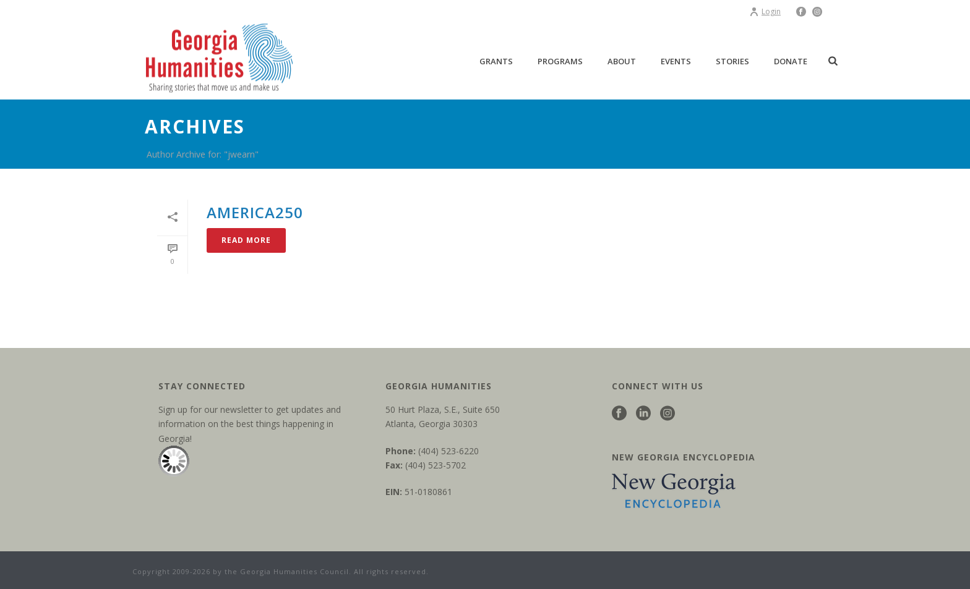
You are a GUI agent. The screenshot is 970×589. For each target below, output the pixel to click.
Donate (790, 61)
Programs (560, 61)
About (621, 61)
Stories (732, 61)
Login (765, 11)
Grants (496, 61)
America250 (255, 212)
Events (676, 61)
